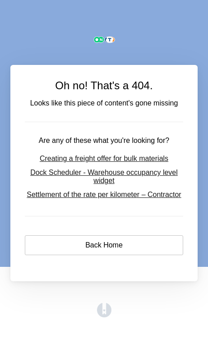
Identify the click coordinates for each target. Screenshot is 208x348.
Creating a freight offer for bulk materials (104, 158)
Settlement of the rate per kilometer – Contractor (104, 194)
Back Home (104, 245)
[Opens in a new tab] (104, 315)
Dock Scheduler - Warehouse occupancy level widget (104, 176)
